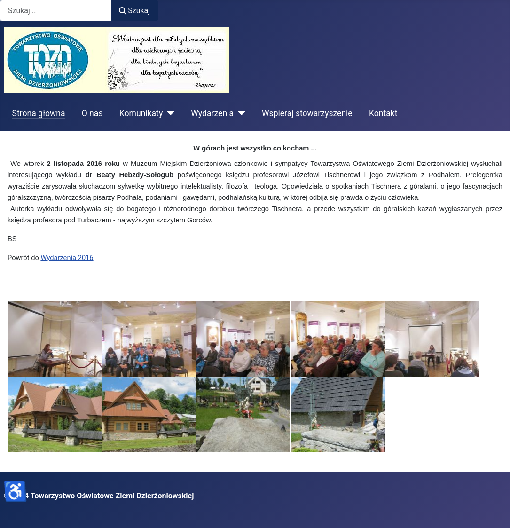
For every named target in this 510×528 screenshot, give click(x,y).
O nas (92, 113)
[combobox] (55, 10)
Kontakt (383, 113)
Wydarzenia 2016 (66, 257)
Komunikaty (141, 113)
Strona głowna (38, 113)
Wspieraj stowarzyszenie (307, 113)
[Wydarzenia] (239, 113)
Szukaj (134, 10)
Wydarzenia (212, 113)
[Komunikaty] (168, 113)
